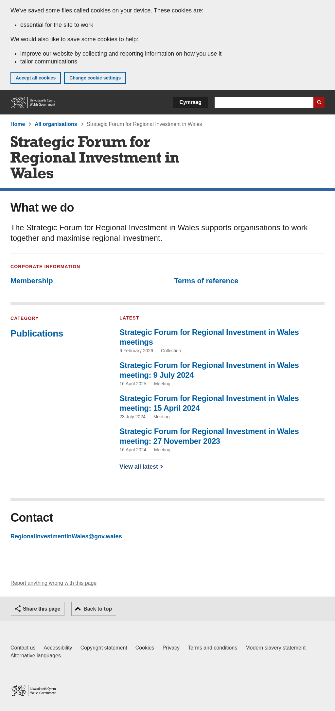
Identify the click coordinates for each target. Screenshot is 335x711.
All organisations (56, 124)
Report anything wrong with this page (53, 583)
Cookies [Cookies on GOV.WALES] (144, 647)
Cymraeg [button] (191, 102)
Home (17, 124)
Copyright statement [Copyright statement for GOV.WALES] (103, 647)
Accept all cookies (36, 77)
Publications (36, 333)
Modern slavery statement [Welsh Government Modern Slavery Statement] (275, 647)
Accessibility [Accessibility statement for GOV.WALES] (58, 647)
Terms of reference (206, 281)
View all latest (138, 466)
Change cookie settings (95, 77)
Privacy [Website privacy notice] (171, 647)
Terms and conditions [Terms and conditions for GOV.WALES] (212, 647)
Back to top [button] (97, 609)
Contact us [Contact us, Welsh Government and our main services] (22, 647)
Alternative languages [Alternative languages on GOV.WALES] (35, 655)
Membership (31, 281)
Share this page (41, 609)
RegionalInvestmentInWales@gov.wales (66, 536)
